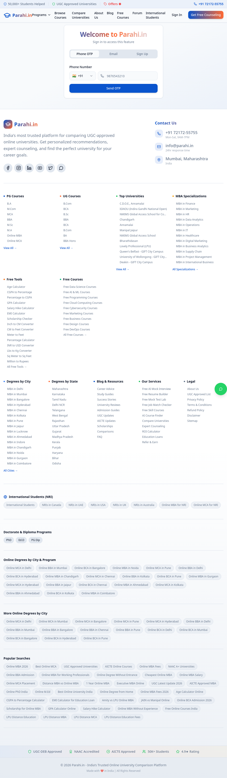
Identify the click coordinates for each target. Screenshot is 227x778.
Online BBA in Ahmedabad (22, 593)
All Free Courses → (73, 335)
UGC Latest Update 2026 (167, 683)
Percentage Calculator (19, 340)
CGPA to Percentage (18, 292)
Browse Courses (61, 15)
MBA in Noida (14, 453)
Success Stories (105, 399)
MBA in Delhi (13, 389)
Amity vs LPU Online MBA (118, 700)
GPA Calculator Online (62, 709)
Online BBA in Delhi (190, 568)
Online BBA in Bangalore (57, 630)
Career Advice (104, 389)
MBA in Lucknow (16, 431)
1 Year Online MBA (97, 683)
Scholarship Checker (18, 319)
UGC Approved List (197, 394)
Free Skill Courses (151, 410)
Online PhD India (17, 692)
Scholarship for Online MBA (23, 709)
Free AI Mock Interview (155, 389)
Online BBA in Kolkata (135, 576)
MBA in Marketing (185, 209)
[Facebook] (8, 168)
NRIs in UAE (75, 505)
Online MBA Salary (191, 675)
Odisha (55, 463)
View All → (10, 248)
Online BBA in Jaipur (58, 585)
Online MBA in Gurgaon (203, 576)
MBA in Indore (14, 442)
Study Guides (104, 394)
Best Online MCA (45, 666)
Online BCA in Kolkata (60, 593)
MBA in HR (180, 214)
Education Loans (151, 437)
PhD (8, 540)
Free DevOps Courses (75, 329)
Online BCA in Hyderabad (22, 576)
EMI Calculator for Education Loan (73, 700)
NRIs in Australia (144, 505)
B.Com (65, 203)
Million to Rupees (16, 361)
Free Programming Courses (79, 297)
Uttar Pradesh (59, 426)
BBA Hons (68, 241)
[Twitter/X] (50, 168)
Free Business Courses (75, 319)
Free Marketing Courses (76, 313)
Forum (137, 13)
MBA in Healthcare (185, 235)
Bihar (54, 458)
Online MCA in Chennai (100, 576)
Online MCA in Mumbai (53, 621)
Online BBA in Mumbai (53, 568)
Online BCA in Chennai (93, 585)
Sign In (177, 15)
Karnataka (57, 394)
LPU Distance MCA (85, 717)
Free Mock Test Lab (152, 399)
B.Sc (64, 214)
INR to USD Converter (19, 345)
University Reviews (107, 405)
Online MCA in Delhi (18, 568)
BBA (8, 219)
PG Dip (35, 540)
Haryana (56, 453)
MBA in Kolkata (15, 415)
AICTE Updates (104, 421)
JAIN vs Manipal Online (155, 700)
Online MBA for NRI (174, 505)
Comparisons (104, 431)
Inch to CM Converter (19, 324)
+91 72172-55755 (211, 4)
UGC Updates (104, 415)
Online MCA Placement (20, 683)
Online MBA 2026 (17, 666)
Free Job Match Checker (155, 405)
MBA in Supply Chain (187, 251)
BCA (64, 209)
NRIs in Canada (51, 505)
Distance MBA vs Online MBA (61, 683)
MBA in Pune (13, 421)
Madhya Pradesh (61, 437)
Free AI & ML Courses (75, 292)
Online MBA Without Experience (138, 709)
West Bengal (58, 415)
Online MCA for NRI (206, 505)
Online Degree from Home (116, 692)
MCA (8, 214)
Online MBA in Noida (126, 568)
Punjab (55, 447)
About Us (98, 15)
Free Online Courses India (181, 709)
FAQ (98, 437)
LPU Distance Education (21, 717)
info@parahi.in (180, 145)
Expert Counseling (152, 426)
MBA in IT (180, 230)
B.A (7, 203)
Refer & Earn (148, 442)
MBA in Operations (186, 225)
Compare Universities (81, 15)
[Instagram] (18, 168)
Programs (41, 15)
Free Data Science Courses (78, 287)
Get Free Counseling (206, 15)
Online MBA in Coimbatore (98, 593)
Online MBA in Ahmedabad (131, 585)
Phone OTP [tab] (84, 54)
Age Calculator (14, 287)
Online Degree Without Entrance (117, 675)
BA (63, 235)
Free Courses (123, 15)
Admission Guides (106, 410)
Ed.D (21, 540)
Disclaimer (192, 415)
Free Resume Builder (153, 394)
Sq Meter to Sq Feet (17, 356)
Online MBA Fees (150, 666)
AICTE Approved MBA (203, 683)
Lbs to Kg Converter (18, 351)
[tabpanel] (113, 78)
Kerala (54, 442)
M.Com (10, 209)
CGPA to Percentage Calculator (25, 700)
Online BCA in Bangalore (89, 568)
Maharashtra (58, 389)
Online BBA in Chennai (94, 630)
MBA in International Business (193, 262)
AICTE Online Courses (118, 666)
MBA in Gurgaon (16, 458)
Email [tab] (114, 54)
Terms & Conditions (198, 405)
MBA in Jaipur (14, 426)
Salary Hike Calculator (19, 308)
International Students (155, 15)
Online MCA (13, 241)
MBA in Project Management (192, 257)
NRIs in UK (119, 505)
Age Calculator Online (189, 692)
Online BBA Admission (20, 675)
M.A (8, 230)
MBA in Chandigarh (17, 447)
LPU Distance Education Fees (122, 717)
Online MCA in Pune (158, 568)
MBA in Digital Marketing (189, 241)
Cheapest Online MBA (158, 675)
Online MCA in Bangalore (90, 621)
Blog (110, 13)
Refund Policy (194, 410)
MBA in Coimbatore (17, 463)
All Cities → (11, 470)
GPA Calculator (14, 303)
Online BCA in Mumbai (193, 630)
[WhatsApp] (61, 168)
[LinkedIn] (29, 168)
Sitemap (191, 421)
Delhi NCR (57, 405)
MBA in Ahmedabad (18, 437)
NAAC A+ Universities (181, 666)
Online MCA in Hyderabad (22, 585)
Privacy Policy (194, 399)
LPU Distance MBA (55, 717)
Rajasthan (57, 421)
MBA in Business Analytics (190, 246)
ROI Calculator (149, 431)
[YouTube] (39, 168)
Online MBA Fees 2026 (154, 692)
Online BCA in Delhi (160, 630)
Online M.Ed (42, 692)
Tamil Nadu (57, 399)
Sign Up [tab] (142, 54)
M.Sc (8, 225)
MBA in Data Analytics (187, 219)
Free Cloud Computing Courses (81, 303)
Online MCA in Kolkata (169, 585)
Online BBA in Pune (128, 630)
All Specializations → (185, 269)
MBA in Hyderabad (17, 405)
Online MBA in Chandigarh (62, 576)
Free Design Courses (74, 324)
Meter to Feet (14, 335)
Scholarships (103, 426)
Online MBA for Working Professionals (65, 675)
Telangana (57, 410)
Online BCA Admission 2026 (194, 700)
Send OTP (113, 88)
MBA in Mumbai (15, 394)
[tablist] (113, 53)
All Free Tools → (15, 367)
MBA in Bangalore (16, 399)
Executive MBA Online (130, 683)
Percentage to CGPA (18, 297)
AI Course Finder (151, 415)
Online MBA (13, 235)
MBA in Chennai (15, 410)
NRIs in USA (98, 505)
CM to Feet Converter (19, 329)
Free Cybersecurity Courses (78, 308)
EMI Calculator (14, 313)
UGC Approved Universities (81, 666)
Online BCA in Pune (169, 576)
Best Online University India (75, 692)
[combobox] (82, 75)
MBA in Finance (183, 203)
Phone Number (80, 67)
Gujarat (55, 431)
